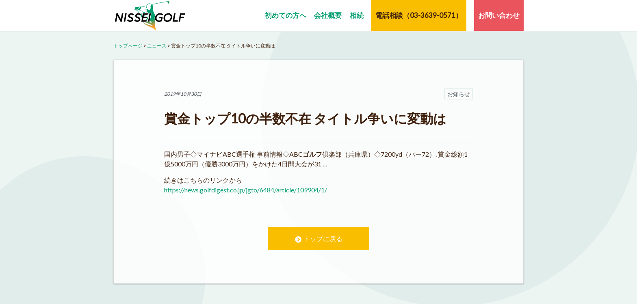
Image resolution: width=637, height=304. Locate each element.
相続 (357, 15)
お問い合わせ (499, 15)
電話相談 (418, 15)
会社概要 (328, 15)
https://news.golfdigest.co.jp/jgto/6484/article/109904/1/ (245, 190)
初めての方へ (285, 15)
